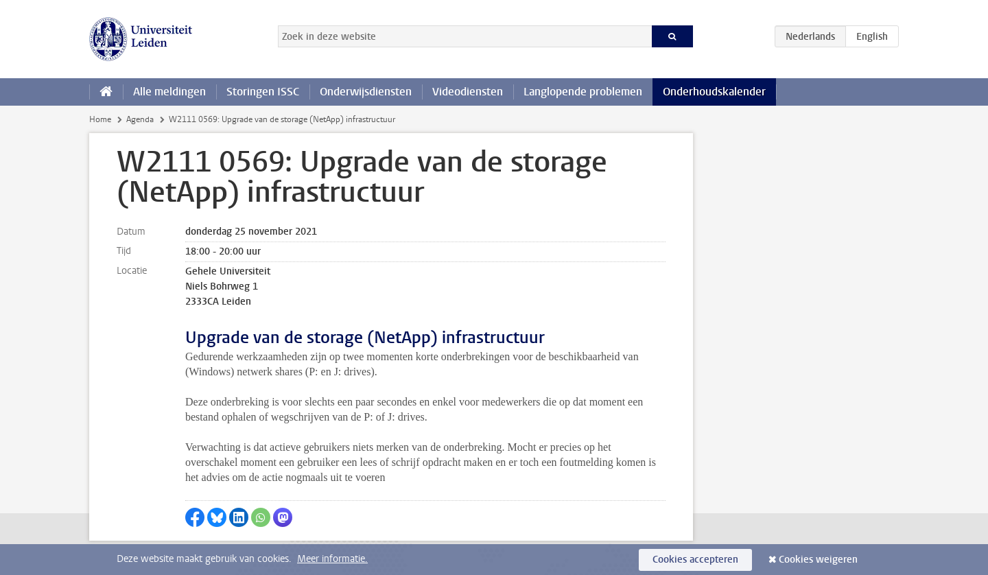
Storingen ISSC (262, 91)
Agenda (140, 119)
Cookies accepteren (695, 559)
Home (100, 119)
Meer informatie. (332, 558)
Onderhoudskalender (714, 91)
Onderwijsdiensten (366, 91)
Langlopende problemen (583, 91)
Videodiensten (467, 91)
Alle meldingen (169, 91)
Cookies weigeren (818, 559)
